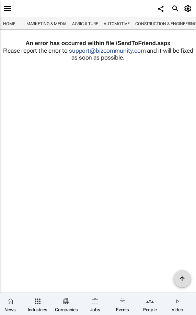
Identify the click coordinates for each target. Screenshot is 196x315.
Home (9, 23)
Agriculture (85, 23)
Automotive (117, 23)
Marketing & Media (46, 23)
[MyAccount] (189, 8)
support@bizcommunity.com (107, 50)
